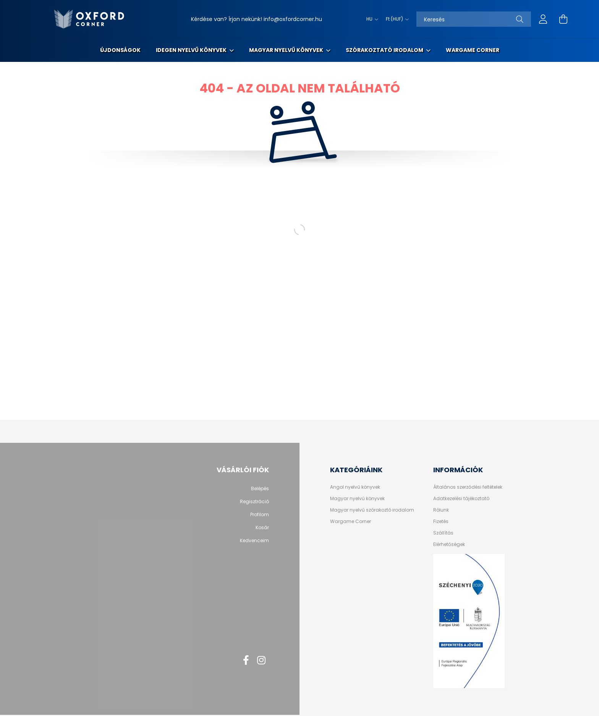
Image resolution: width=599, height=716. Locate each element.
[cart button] (563, 19)
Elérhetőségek (449, 544)
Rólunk (441, 510)
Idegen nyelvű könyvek (192, 50)
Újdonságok (120, 50)
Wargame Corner (472, 50)
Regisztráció (254, 501)
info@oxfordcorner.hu (293, 19)
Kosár (262, 527)
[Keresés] (473, 19)
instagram (261, 660)
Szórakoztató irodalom (385, 50)
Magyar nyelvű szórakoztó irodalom (372, 510)
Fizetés (440, 521)
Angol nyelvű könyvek (355, 487)
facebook (246, 660)
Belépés (260, 488)
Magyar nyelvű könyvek (286, 50)
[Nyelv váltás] (370, 19)
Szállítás (443, 533)
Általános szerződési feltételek (467, 487)
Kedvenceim (254, 540)
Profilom (259, 514)
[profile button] (543, 19)
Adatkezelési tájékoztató (461, 498)
